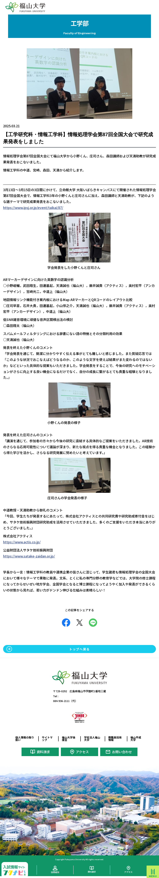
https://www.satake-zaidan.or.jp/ (29, 556)
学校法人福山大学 (92, 738)
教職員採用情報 (115, 738)
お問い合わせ (122, 751)
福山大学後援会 (68, 738)
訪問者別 (55, 871)
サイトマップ (47, 738)
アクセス (82, 751)
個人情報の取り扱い (24, 738)
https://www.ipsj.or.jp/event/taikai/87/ (33, 207)
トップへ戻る (79, 649)
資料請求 (43, 751)
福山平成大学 (135, 738)
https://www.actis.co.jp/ (22, 541)
